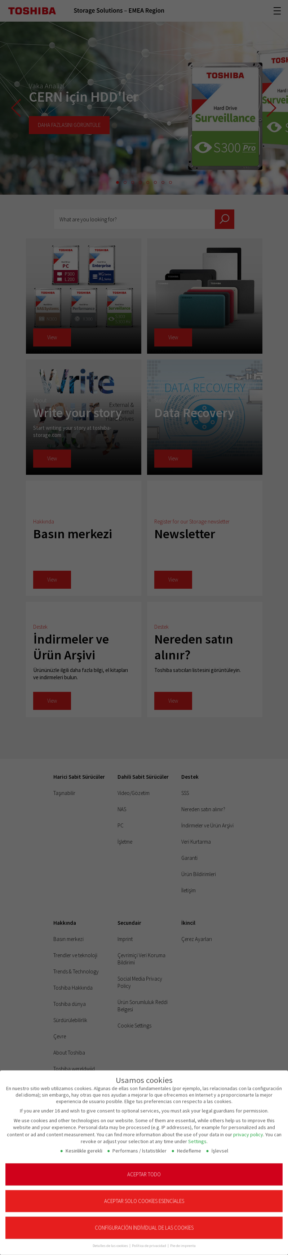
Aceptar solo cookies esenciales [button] (144, 1196)
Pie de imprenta (183, 1241)
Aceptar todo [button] (144, 1169)
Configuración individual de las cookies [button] (144, 1223)
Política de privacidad (149, 1241)
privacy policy (248, 1130)
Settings (197, 1137)
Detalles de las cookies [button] (111, 1241)
